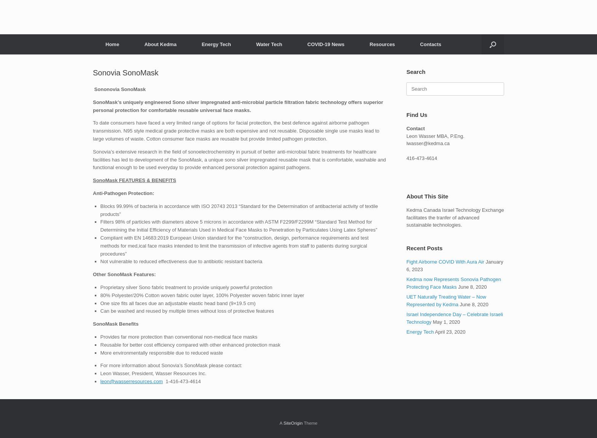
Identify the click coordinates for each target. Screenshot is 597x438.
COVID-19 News (326, 44)
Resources (382, 44)
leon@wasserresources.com (132, 381)
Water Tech (269, 44)
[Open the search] (493, 44)
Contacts (430, 44)
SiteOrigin (293, 423)
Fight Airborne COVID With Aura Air (445, 262)
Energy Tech (216, 44)
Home (112, 44)
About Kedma (160, 44)
